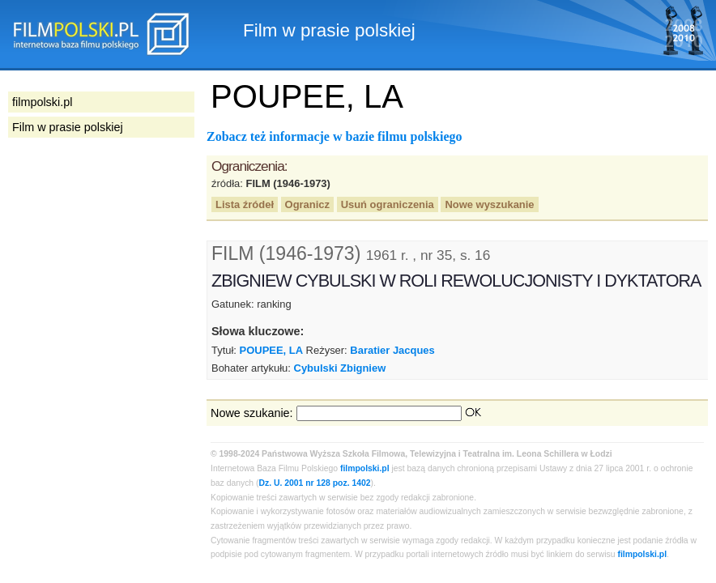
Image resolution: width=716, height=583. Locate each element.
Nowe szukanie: (252, 412)
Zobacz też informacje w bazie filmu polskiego (334, 136)
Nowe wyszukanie (489, 204)
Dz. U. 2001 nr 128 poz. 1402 (315, 483)
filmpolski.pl (365, 468)
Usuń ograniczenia (387, 204)
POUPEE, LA (271, 350)
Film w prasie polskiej (67, 127)
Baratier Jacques (392, 350)
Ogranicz (307, 204)
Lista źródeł (244, 204)
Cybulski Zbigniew (340, 368)
